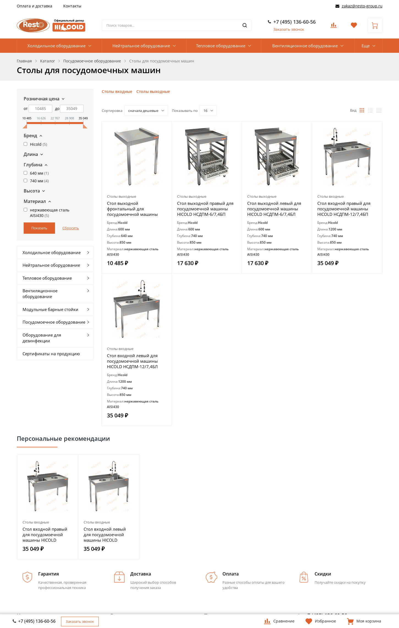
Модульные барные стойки (50, 309)
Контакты (72, 6)
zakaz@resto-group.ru (362, 6)
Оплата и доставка (34, 6)
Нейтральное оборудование (141, 45)
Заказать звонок (288, 29)
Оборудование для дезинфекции (42, 337)
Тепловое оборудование (220, 45)
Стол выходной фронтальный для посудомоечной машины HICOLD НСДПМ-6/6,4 (132, 208)
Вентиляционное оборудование (305, 45)
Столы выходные (153, 91)
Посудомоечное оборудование (54, 322)
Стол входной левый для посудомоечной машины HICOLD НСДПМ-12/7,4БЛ (132, 361)
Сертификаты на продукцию (51, 353)
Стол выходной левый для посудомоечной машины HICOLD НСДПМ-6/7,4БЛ (274, 208)
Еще (366, 45)
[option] (47, 506)
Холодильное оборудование (56, 45)
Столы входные (117, 91)
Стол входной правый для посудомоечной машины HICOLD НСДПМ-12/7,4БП (343, 208)
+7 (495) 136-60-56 (294, 21)
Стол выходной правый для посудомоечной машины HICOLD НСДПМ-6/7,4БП (205, 208)
